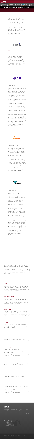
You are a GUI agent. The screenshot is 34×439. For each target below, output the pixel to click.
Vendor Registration (18, 435)
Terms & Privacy (6, 436)
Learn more (27, 7)
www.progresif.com (12, 190)
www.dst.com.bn (11, 85)
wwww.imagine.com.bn (13, 145)
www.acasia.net (11, 52)
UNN (15, 10)
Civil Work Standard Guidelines (9, 435)
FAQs (24, 435)
